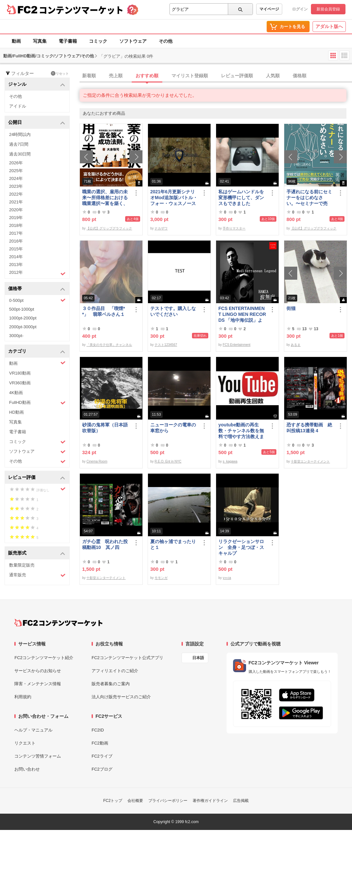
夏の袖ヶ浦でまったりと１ (173, 544)
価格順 (299, 75)
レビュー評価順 (237, 75)
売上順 (116, 75)
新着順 (89, 75)
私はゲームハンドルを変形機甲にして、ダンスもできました (241, 197)
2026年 (16, 162)
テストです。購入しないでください (173, 311)
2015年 (16, 248)
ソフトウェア (133, 41)
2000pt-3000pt (23, 326)
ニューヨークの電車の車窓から (173, 427)
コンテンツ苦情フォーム (37, 756)
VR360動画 (20, 382)
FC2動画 (100, 743)
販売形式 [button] (36, 553)
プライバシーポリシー (167, 800)
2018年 (16, 225)
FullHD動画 (37, 403)
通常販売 (37, 575)
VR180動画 (20, 373)
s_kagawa (230, 461)
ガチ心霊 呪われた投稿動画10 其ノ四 (105, 544)
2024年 (16, 178)
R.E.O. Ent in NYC (167, 461)
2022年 (16, 194)
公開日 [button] (36, 123)
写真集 (40, 41)
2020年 (16, 209)
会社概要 (135, 800)
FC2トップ (113, 800)
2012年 (37, 273)
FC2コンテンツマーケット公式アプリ (127, 657)
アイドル (17, 106)
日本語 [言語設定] (198, 658)
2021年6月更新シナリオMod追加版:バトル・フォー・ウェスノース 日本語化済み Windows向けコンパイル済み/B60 (174, 197)
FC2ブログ (102, 769)
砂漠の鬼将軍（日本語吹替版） (105, 427)
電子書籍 (68, 41)
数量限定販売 (22, 565)
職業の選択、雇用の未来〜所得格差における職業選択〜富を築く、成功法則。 (105, 197)
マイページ (269, 9)
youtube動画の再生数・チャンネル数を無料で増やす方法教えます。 (241, 430)
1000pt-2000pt (23, 318)
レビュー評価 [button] (36, 478)
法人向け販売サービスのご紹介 (121, 696)
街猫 (291, 308)
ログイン (300, 9)
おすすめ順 (147, 75)
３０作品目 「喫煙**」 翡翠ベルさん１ (103, 311)
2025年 (16, 170)
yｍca (227, 578)
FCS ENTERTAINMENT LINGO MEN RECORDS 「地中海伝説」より (242, 314)
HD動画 (16, 412)
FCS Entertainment (236, 345)
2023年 (16, 186)
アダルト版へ (329, 26)
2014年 (16, 256)
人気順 (273, 75)
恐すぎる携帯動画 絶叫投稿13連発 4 (309, 427)
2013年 (16, 264)
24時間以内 (20, 134)
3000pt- (16, 335)
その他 (165, 41)
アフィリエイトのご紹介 (115, 670)
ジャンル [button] (36, 84)
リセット (60, 73)
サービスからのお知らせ (37, 670)
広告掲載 (241, 800)
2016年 (16, 241)
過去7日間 (18, 144)
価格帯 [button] (36, 289)
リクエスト (25, 743)
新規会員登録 (328, 9)
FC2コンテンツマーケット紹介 (43, 657)
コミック (98, 41)
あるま (296, 345)
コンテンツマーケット (81, 10)
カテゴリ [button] (36, 351)
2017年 (16, 233)
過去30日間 (20, 154)
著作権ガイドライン (210, 800)
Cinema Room (96, 461)
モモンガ (161, 578)
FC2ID (98, 730)
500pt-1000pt (21, 309)
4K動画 (16, 392)
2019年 (16, 217)
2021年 (16, 202)
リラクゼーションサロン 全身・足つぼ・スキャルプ (241, 547)
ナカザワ (161, 228)
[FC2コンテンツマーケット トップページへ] (58, 622)
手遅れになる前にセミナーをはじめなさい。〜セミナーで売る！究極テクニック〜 (309, 197)
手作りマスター (234, 228)
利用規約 (22, 696)
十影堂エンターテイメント (310, 461)
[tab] (216, 75)
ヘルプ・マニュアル (33, 730)
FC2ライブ (102, 756)
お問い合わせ (27, 769)
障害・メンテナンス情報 (37, 683)
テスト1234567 (165, 345)
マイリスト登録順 (189, 75)
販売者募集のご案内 (111, 683)
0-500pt (37, 300)
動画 (16, 41)
